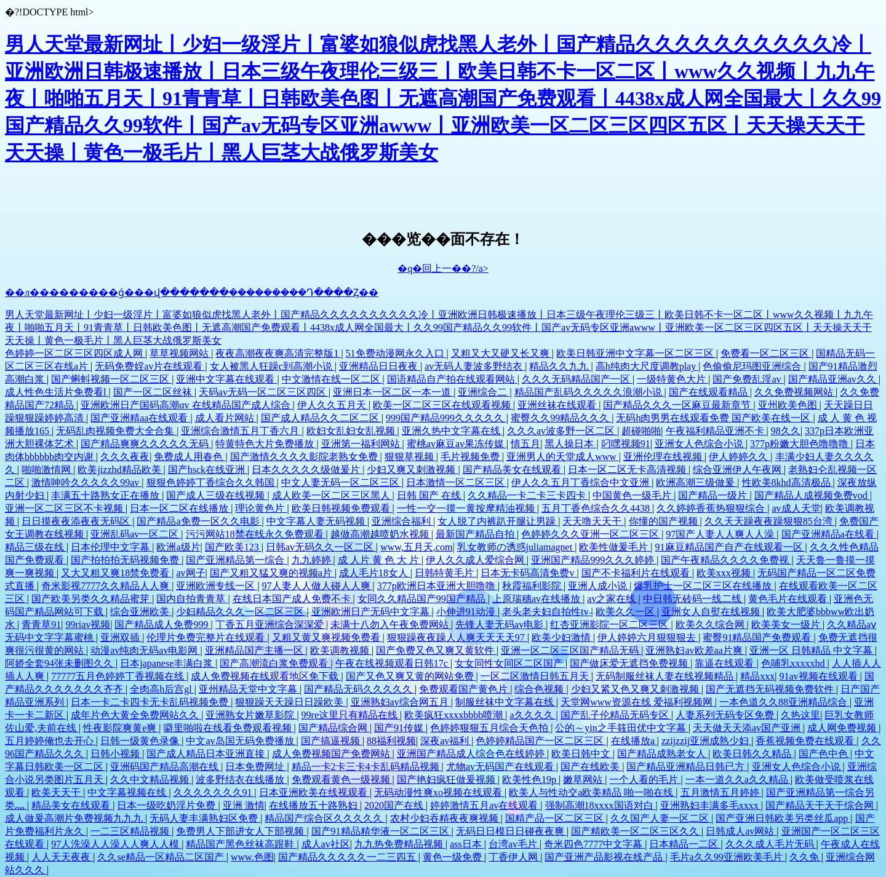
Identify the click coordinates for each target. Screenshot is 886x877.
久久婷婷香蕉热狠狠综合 (712, 508)
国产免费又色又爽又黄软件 (436, 650)
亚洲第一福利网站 (361, 444)
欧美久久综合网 (711, 624)
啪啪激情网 (47, 469)
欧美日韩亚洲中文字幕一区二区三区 (636, 353)
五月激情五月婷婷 (721, 792)
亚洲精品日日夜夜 (379, 366)
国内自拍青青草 (192, 598)
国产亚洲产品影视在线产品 (605, 857)
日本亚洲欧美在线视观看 (314, 792)
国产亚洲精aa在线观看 (140, 418)
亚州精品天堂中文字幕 (249, 689)
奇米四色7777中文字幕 (594, 844)
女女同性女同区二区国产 (510, 663)
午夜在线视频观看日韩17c (392, 663)
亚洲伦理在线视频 (663, 456)
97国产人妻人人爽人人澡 (721, 534)
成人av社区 (325, 844)
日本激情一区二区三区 (456, 482)
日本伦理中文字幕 (111, 547)
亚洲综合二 (483, 392)
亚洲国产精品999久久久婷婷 (594, 560)
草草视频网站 (180, 353)
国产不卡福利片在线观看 (636, 573)
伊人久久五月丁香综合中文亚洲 (581, 482)
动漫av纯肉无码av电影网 (145, 650)
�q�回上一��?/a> (443, 268)
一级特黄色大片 (672, 379)
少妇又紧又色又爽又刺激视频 (636, 689)
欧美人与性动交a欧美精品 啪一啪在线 (592, 792)
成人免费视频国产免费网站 (332, 753)
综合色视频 (540, 689)
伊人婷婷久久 (739, 456)
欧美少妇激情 (562, 637)
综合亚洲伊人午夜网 (738, 469)
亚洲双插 (121, 637)
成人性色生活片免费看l (56, 392)
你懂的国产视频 (664, 521)
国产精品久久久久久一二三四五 (348, 857)
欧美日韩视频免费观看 (342, 508)
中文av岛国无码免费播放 (241, 741)
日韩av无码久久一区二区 (321, 547)
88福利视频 (391, 741)
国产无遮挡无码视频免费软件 (771, 689)
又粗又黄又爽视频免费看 (327, 637)
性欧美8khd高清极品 (787, 482)
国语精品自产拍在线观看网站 (452, 379)
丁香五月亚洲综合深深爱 (270, 624)
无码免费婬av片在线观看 (150, 366)
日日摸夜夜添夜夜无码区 (77, 521)
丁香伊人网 (514, 857)
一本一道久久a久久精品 (738, 779)
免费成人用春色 (189, 456)
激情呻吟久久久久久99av (86, 482)
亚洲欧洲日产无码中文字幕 (371, 611)
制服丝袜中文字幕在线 (505, 702)
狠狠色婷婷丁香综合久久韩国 (211, 482)
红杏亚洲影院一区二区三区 (610, 624)
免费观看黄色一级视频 (342, 779)
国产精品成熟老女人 (662, 753)
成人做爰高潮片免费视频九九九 (75, 818)
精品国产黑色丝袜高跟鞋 (241, 844)
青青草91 (41, 624)
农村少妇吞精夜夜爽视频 (445, 818)
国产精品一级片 (713, 495)
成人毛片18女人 (374, 573)
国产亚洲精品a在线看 (829, 534)
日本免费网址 (256, 766)
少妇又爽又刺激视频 (412, 469)
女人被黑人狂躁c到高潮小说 (272, 366)
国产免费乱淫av (747, 379)
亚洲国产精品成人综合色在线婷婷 (472, 753)
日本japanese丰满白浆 (167, 663)
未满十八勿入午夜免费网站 (390, 624)
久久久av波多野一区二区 (562, 431)
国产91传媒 (400, 728)
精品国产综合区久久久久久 (325, 818)
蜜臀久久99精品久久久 (561, 418)
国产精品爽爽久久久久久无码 (146, 444)
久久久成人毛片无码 (770, 844)
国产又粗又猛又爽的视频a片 (272, 573)
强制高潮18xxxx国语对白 (600, 805)
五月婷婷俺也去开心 (50, 741)
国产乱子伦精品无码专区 (616, 715)
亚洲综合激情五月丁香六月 (241, 431)
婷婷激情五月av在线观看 (485, 805)
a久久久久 (532, 715)
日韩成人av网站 (741, 831)
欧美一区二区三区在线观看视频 (443, 405)
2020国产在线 (395, 805)
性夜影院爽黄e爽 (121, 728)
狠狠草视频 (410, 456)
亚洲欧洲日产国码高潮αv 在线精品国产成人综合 (186, 405)
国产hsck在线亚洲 (207, 469)
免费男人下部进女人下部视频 (241, 831)
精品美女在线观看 (72, 805)
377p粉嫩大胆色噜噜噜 (800, 444)
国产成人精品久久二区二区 (321, 418)
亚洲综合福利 (402, 521)
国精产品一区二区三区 (555, 818)
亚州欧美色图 (789, 405)
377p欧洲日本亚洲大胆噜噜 (437, 586)
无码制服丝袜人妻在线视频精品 (666, 676)
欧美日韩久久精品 (753, 753)
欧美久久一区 (626, 611)
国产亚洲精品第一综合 (236, 560)
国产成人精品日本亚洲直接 (206, 753)
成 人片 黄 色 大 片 (379, 560)
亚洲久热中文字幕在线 (452, 431)
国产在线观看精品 (709, 392)
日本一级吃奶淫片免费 (167, 805)
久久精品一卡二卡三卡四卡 (528, 495)
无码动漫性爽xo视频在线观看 (439, 792)
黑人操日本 (570, 444)
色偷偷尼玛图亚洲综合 (753, 366)
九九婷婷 (312, 560)
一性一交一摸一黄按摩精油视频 (467, 508)
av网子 (190, 573)
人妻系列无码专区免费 (726, 715)
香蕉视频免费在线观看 (806, 741)
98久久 (785, 431)
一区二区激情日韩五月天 (536, 676)
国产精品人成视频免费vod (812, 495)
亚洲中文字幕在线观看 (226, 379)
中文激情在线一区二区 (332, 379)
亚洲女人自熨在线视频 (711, 611)
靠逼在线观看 (725, 663)
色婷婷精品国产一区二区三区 (541, 741)
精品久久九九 (560, 366)
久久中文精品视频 (150, 779)
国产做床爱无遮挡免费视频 (630, 663)
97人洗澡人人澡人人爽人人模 (116, 844)
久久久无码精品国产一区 (577, 379)
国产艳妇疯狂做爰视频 (447, 779)
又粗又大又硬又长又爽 (501, 353)
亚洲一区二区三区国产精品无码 (571, 650)
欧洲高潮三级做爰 (696, 482)
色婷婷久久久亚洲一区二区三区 (591, 534)
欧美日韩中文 (582, 753)
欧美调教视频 (341, 650)
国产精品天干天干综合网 (820, 805)
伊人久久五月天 (333, 405)
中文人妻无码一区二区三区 (341, 482)
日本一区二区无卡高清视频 (628, 469)
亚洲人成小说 (598, 586)
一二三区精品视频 (131, 831)
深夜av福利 (445, 741)
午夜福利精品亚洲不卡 (716, 431)
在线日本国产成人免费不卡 (293, 598)
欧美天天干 (57, 792)
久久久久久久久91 (214, 792)
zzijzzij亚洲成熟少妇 (706, 741)
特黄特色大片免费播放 (265, 444)
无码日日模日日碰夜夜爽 (511, 831)
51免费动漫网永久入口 (396, 353)
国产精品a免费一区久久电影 (199, 521)
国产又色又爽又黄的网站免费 (411, 676)
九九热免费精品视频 (399, 844)
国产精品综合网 (334, 728)
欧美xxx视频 (724, 573)
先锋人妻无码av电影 (500, 624)
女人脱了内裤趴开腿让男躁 (497, 521)
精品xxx (757, 676)
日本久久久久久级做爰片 (307, 469)
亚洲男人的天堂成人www (562, 456)
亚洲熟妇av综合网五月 (401, 702)
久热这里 (800, 715)
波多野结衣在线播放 (241, 779)
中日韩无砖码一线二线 (693, 598)
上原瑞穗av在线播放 (537, 598)
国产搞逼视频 (331, 741)
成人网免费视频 (843, 728)
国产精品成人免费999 (162, 624)
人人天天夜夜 (62, 857)
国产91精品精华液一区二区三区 (381, 831)
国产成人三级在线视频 (216, 495)
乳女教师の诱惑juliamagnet (516, 547)
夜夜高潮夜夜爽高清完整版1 (278, 353)
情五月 (525, 444)
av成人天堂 (796, 508)
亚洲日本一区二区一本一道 (393, 392)
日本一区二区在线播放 (180, 508)
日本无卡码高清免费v (529, 573)
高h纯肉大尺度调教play (647, 366)
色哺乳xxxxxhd (794, 663)
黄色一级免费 (453, 857)
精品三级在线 (35, 547)
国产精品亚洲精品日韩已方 (686, 766)
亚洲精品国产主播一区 (255, 650)
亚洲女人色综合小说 (700, 444)
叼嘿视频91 (625, 444)
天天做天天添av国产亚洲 (748, 728)
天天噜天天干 (593, 521)
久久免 (805, 857)
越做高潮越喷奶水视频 (380, 534)
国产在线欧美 (591, 766)
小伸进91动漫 (467, 611)
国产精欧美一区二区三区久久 (636, 831)
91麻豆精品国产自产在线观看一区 (730, 547)
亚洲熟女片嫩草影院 (251, 715)
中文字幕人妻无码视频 (316, 521)
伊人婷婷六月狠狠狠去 (647, 637)
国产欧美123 (233, 547)
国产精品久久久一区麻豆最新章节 (678, 405)
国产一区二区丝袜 (153, 392)
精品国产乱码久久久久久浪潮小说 (589, 392)
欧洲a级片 (178, 547)
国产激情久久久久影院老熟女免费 (305, 456)
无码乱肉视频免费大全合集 (116, 431)
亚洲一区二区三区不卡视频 (65, 508)
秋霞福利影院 (533, 586)
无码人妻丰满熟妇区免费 (205, 818)
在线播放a (634, 741)
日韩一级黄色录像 (141, 741)
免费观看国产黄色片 (464, 689)
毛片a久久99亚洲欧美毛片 (727, 857)
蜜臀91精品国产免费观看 (758, 637)
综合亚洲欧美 (141, 611)
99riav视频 (87, 624)
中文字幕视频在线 (128, 792)
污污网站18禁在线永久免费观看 (256, 534)
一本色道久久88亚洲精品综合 (784, 702)
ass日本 (467, 844)
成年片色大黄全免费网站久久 (136, 715)
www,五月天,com (416, 547)
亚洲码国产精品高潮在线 (165, 766)
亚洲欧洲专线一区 (216, 586)
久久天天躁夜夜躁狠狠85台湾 (769, 521)
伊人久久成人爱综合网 (476, 560)
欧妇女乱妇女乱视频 (351, 431)
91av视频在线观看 (819, 676)
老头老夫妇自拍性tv (546, 611)
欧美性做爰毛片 (614, 547)
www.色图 (252, 857)
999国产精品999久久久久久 (446, 418)
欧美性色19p (530, 779)
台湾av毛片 (514, 844)
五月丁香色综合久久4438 (596, 508)
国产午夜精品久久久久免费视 (726, 560)
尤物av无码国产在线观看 (501, 766)
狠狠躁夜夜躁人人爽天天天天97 (457, 637)
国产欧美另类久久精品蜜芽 (91, 598)
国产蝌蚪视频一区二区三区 (111, 379)
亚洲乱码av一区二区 (135, 534)
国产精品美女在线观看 (513, 469)
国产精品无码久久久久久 (359, 689)
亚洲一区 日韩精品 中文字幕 (812, 650)
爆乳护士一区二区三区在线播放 (704, 586)
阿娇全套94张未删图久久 (60, 663)
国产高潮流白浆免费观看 (275, 663)
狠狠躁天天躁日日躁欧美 (290, 702)
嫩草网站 (584, 779)
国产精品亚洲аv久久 (833, 379)
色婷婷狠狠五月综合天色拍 (490, 728)
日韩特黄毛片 (445, 573)
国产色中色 (824, 753)
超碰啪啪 (641, 431)
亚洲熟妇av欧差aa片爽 (694, 650)
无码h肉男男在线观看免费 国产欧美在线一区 (714, 418)
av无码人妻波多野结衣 (475, 366)
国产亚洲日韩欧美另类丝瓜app (783, 818)
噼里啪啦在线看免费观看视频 (229, 728)
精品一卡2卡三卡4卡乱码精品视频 (367, 766)
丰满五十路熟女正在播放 (106, 495)
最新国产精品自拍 (476, 534)
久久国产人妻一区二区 (660, 818)
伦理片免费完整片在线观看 (206, 637)
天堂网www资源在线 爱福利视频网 (638, 702)
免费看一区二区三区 (766, 353)
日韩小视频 (116, 753)
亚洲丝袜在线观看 (558, 405)
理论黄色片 (261, 508)
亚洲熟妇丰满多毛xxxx (710, 805)
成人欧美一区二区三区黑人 (332, 495)
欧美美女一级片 (787, 624)
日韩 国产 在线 (430, 495)
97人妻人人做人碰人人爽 (317, 586)
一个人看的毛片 (644, 779)
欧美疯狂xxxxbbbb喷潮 (454, 715)
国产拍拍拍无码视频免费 (126, 560)
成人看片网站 (226, 418)
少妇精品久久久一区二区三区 (241, 611)
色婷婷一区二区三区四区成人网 (75, 353)
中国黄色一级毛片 (633, 495)
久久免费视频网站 (795, 392)
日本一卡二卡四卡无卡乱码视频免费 (151, 702)
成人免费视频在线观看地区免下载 (266, 676)
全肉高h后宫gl (162, 689)
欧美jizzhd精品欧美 (120, 469)
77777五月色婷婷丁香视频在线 (118, 676)
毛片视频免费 (471, 456)
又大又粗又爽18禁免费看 (116, 573)
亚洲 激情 (244, 805)
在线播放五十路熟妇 (314, 805)
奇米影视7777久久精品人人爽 (106, 586)
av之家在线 (612, 598)
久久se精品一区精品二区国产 (161, 857)
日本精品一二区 (684, 844)
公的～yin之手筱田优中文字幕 (621, 728)
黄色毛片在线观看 (788, 598)
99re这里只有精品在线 (350, 715)
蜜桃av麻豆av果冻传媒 (456, 444)
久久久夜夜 (125, 456)
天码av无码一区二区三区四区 (264, 392)
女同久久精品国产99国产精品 (422, 598)
